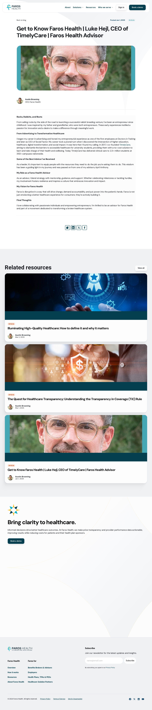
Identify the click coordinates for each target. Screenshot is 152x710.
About (67, 7)
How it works (13, 672)
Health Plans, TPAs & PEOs (39, 677)
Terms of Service (59, 699)
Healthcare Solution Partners (40, 682)
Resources (91, 7)
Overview (12, 668)
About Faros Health (16, 682)
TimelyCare (124, 144)
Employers (32, 672)
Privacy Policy (45, 699)
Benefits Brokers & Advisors (40, 668)
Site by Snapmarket (75, 699)
